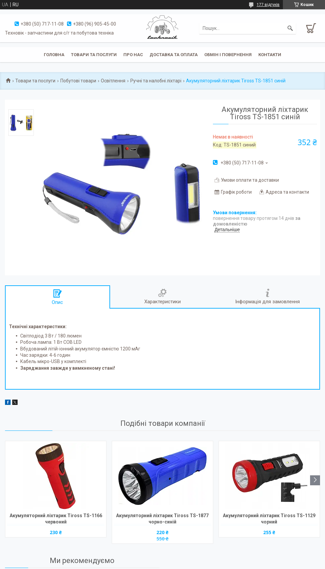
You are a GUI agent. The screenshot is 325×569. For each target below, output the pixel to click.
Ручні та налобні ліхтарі (155, 80)
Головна (54, 54)
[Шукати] (290, 28)
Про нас (133, 54)
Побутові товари (78, 80)
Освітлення (113, 80)
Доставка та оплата (174, 54)
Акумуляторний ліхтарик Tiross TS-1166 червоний (56, 518)
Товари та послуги (94, 54)
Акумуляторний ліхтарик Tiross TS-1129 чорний (269, 518)
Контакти (269, 54)
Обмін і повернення (228, 54)
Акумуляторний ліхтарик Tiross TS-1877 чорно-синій (162, 518)
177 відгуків (268, 4)
